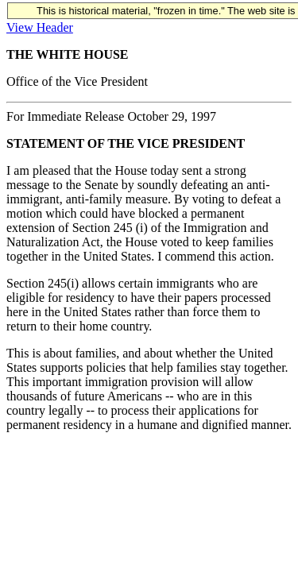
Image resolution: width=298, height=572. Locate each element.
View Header (39, 27)
